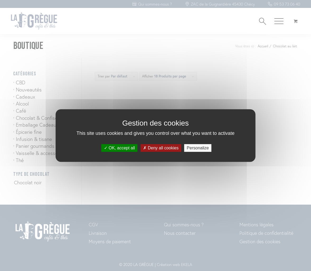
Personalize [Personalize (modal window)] (198, 148)
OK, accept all (119, 148)
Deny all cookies (160, 148)
